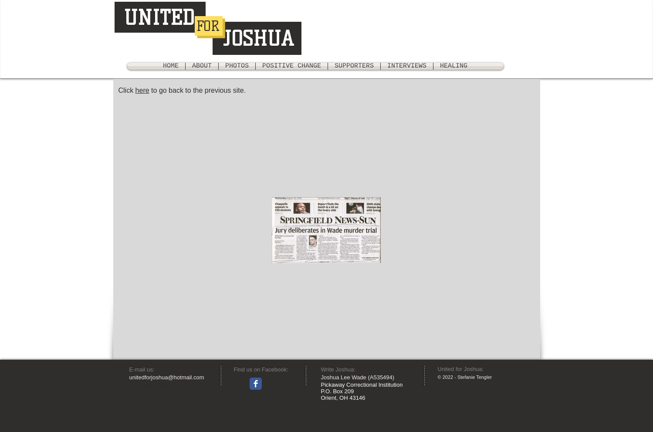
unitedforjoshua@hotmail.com (166, 377)
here (142, 90)
